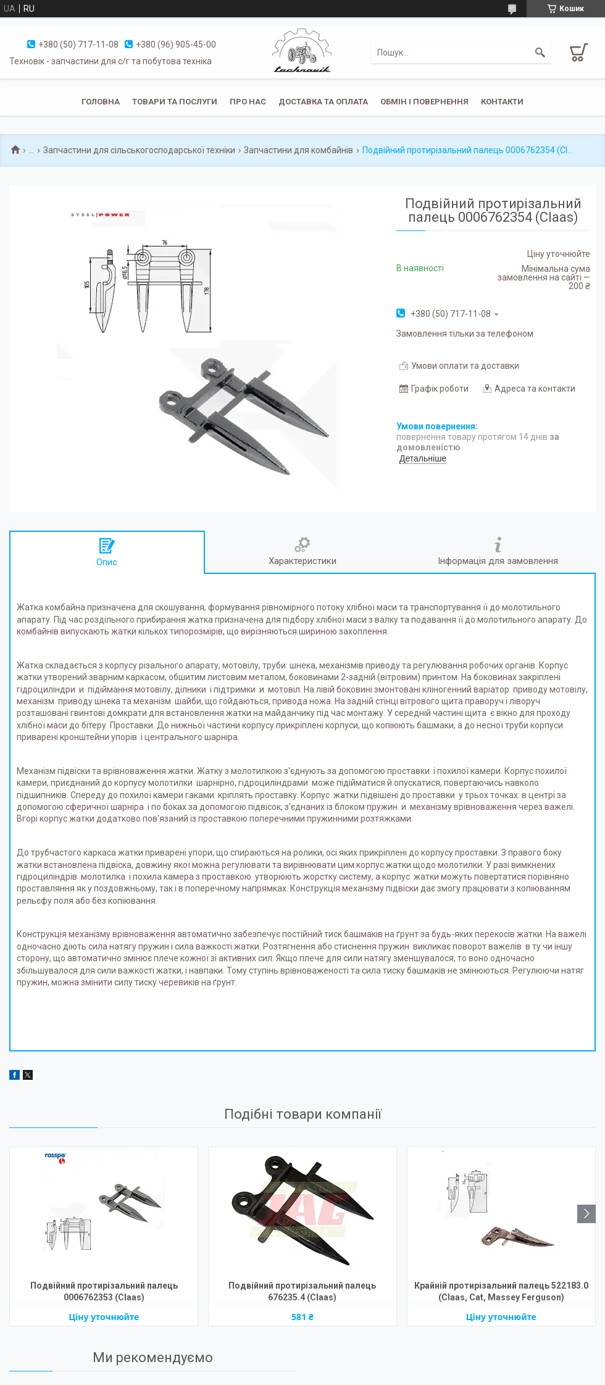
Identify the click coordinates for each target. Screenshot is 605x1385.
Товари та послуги (174, 101)
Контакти (502, 101)
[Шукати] (540, 52)
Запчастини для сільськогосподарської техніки (139, 150)
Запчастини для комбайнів (298, 150)
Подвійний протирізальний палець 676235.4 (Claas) (302, 1291)
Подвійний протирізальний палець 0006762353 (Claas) (104, 1291)
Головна (100, 101)
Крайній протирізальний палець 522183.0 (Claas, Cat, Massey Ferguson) (501, 1291)
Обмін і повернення (424, 101)
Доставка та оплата (323, 101)
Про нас (248, 101)
